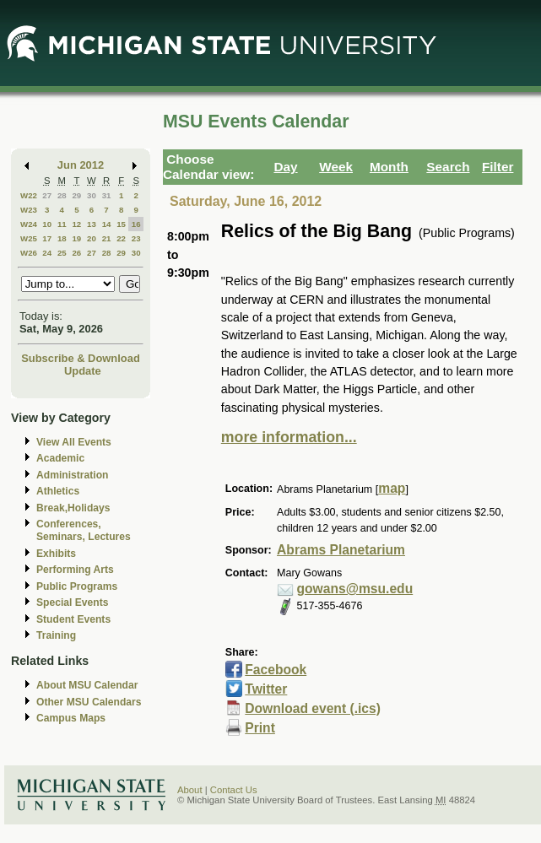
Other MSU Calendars (89, 702)
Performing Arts (75, 570)
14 (106, 224)
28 (62, 195)
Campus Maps (70, 718)
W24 (28, 224)
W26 (28, 252)
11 (62, 224)
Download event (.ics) (313, 708)
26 (76, 252)
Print (260, 728)
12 (76, 224)
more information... (289, 437)
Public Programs (76, 586)
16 (136, 224)
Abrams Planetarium (341, 550)
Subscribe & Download (80, 358)
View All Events (73, 442)
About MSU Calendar (87, 685)
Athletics (57, 491)
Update (82, 371)
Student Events (73, 619)
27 (46, 195)
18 (62, 238)
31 (106, 195)
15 (121, 224)
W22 (28, 195)
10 (46, 224)
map (391, 488)
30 (91, 195)
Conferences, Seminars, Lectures (83, 530)
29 (76, 195)
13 (91, 224)
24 (46, 252)
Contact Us (233, 790)
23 (136, 238)
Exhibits (56, 553)
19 (76, 238)
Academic (60, 458)
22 (121, 238)
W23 (28, 209)
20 (91, 238)
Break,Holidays (73, 508)
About (190, 790)
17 (46, 238)
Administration (72, 475)
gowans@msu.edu (355, 588)
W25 (28, 238)
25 (62, 252)
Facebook (275, 669)
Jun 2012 (80, 165)
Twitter (266, 689)
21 (106, 238)
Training (56, 635)
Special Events (72, 602)
